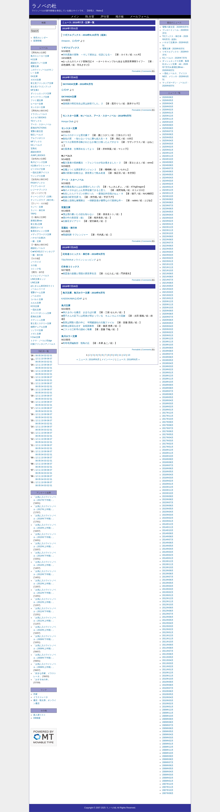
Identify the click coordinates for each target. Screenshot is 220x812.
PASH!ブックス (38, 183)
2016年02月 (167, 481)
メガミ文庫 (36, 334)
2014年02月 (167, 555)
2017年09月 (167, 422)
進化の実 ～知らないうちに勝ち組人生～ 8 (85, 138)
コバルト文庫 (37, 299)
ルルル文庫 (36, 303)
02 (48, 355)
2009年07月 (167, 725)
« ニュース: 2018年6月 (88, 359)
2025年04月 (167, 140)
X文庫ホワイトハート (41, 165)
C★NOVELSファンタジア (43, 251)
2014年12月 (167, 524)
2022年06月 (167, 246)
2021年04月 (167, 289)
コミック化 (36, 269)
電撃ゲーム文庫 (38, 292)
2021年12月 (167, 264)
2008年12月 (167, 747)
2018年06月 (167, 394)
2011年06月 (167, 654)
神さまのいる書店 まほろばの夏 (79, 312)
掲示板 (120, 16)
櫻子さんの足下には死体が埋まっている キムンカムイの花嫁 (94, 315)
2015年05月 (167, 508)
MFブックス (36, 141)
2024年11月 (167, 156)
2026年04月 (167, 103)
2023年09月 (167, 199)
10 (42, 358)
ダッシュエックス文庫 (41, 93)
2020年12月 (167, 301)
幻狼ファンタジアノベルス (43, 344)
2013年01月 (167, 595)
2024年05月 (167, 174)
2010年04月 (167, 697)
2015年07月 (167, 502)
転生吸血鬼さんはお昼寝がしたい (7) (81, 186)
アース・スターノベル (41, 124)
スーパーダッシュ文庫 (41, 313)
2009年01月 (167, 744)
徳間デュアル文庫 (39, 327)
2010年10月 (167, 679)
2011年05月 (167, 657)
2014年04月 (167, 549)
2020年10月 (167, 307)
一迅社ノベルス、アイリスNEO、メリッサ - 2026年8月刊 (175, 76)
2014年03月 (167, 552)
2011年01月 (167, 669)
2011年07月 (167, 651)
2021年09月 (167, 273)
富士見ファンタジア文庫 (42, 83)
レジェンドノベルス (40, 275)
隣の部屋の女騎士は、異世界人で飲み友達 (84, 173)
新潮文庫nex (36, 220)
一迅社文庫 (36, 309)
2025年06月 (167, 134)
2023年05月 (167, 212)
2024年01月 (167, 187)
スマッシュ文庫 (38, 320)
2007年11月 (167, 787)
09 (45, 358)
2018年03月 (167, 403)
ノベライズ (36, 262)
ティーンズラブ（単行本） (43, 200)
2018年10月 (167, 382)
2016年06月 (167, 468)
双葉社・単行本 (69, 228)
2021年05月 (167, 286)
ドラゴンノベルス (39, 114)
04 (42, 355)
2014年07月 (167, 539)
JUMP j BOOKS (38, 155)
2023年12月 (167, 190)
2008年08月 (167, 759)
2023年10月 (167, 196)
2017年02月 (167, 444)
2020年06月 (167, 320)
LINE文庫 (35, 282)
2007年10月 (167, 790)
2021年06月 (167, 283)
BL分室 (89, 16)
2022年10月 (167, 233)
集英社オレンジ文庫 (40, 231)
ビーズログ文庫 (38, 169)
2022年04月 (167, 252)
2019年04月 (167, 363)
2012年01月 (167, 632)
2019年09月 (167, 348)
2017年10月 (167, 419)
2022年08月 (167, 239)
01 (51, 355)
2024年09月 (167, 162)
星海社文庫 (36, 316)
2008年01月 (167, 781)
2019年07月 (167, 354)
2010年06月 (167, 691)
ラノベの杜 (44, 6)
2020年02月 (167, 332)
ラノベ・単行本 (38, 210)
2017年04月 (167, 437)
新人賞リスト (39, 715)
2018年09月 (167, 385)
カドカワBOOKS (38, 117)
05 (39, 355)
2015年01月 (167, 521)
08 (48, 358)
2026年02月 (167, 109)
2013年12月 (167, 561)
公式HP (76, 41)
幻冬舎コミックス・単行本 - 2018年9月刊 (84, 254)
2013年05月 (167, 583)
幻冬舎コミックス (70, 266)
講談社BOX (36, 152)
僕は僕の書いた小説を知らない (78, 214)
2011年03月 (167, 663)
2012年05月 (167, 620)
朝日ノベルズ (37, 135)
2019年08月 (167, 351)
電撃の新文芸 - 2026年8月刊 (175, 27)
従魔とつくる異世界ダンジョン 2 (79, 169)
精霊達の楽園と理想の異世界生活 (79, 273)
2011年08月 (167, 648)
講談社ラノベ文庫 (39, 63)
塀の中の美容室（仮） (74, 217)
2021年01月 (167, 298)
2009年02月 (167, 740)
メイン (75, 16)
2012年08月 (167, 611)
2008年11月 (167, 750)
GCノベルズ (36, 145)
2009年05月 (167, 731)
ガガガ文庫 (36, 80)
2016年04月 (167, 474)
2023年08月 (167, 202)
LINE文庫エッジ (38, 279)
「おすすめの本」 (41, 679)
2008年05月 (167, 768)
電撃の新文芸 (37, 131)
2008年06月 (167, 765)
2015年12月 (167, 487)
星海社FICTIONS (38, 128)
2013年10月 (167, 567)
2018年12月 (167, 375)
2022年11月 (167, 230)
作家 (35, 694)
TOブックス (36, 121)
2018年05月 (167, 397)
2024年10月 (167, 159)
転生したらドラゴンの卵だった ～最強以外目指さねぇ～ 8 (93, 193)
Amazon (65, 41)
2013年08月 (167, 573)
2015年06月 (167, 505)
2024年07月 (167, 168)
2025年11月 (167, 119)
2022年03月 (167, 255)
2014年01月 (167, 558)
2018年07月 (167, 391)
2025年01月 (167, 150)
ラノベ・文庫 (37, 207)
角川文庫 (65, 305)
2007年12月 (167, 784)
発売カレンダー (40, 37)
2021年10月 (167, 270)
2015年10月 (167, 493)
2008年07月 (167, 762)
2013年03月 (167, 589)
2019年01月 (167, 372)
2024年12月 (167, 153)
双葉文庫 (65, 207)
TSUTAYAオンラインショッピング (78, 259)
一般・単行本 (37, 255)
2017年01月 (167, 447)
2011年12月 (167, 635)
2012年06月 (167, 617)
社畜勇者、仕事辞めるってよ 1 (78, 149)
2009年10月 (167, 716)
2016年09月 (167, 459)
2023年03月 (167, 218)
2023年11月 (167, 193)
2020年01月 (167, 335)
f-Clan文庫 (35, 337)
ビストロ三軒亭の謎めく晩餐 (77, 329)
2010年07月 (167, 688)
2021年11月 (167, 267)
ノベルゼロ (36, 296)
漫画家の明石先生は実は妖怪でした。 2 (83, 103)
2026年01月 (167, 113)
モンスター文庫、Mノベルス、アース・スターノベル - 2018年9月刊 (97, 115)
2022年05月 (167, 249)
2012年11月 (167, 601)
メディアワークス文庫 (41, 234)
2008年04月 (167, 771)
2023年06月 (167, 208)
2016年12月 (167, 450)
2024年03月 (167, 181)
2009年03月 (167, 737)
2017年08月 (167, 425)
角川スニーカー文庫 (40, 56)
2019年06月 (167, 357)
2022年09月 (167, 236)
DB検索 (36, 718)
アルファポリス (38, 138)
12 (36, 358)
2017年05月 (167, 434)
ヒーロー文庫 (37, 104)
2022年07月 (167, 242)
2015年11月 (167, 490)
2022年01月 (167, 261)
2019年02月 (167, 369)
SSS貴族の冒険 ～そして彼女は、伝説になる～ (87, 54)
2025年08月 (167, 128)
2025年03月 (167, 143)
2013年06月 (167, 580)
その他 (34, 265)
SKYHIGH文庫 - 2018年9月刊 (78, 84)
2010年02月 (167, 703)
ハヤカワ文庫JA (38, 238)
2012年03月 (167, 626)
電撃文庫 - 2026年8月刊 (173, 48)
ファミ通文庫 (37, 100)
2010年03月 (167, 700)
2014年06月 (167, 543)
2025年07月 (167, 131)
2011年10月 (167, 641)
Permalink (136, 71)
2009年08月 (167, 722)
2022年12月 (167, 227)
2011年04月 (167, 660)
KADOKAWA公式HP (71, 298)
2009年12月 (167, 710)
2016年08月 (167, 462)
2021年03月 (167, 292)
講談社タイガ (37, 227)
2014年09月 (167, 533)
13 (129, 355)
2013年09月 (167, 570)
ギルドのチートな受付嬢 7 (76, 135)
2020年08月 (167, 314)
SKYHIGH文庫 (68, 96)
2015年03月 (167, 515)
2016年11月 (167, 453)
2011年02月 (167, 666)
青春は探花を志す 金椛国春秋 (78, 326)
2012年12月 (167, 598)
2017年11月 (167, 416)
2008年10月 (167, 753)
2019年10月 (167, 345)
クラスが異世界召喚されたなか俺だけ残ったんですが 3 (90, 142)
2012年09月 (167, 607)
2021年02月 (167, 295)
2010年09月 (167, 682)
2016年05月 (167, 471)
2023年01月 (167, 224)
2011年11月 (167, 638)
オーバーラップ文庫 (40, 97)
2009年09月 (167, 719)
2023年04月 (167, 215)
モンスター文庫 (38, 107)
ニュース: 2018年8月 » (128, 359)
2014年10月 (167, 530)
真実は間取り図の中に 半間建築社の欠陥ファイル (88, 322)
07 (51, 358)
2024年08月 (167, 165)
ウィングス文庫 (38, 176)
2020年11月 (167, 304)
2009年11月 (167, 713)
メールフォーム (139, 16)
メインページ (108, 359)
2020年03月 (167, 329)
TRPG (33, 214)
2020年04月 (167, 326)
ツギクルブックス (70, 47)
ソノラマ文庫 (37, 330)
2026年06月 (167, 97)
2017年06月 (167, 431)
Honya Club (67, 121)
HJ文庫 (34, 59)
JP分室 (104, 16)
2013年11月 (167, 564)
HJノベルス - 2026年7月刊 (174, 58)
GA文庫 (34, 76)
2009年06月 (167, 728)
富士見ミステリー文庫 (41, 323)
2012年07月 (167, 614)
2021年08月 (167, 276)
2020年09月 (167, 311)
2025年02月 (167, 147)
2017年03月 (167, 440)
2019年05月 (167, 360)
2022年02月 (167, 258)
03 (45, 355)
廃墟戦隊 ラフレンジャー (75, 234)
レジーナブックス (39, 190)
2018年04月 (167, 400)
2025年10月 (167, 122)
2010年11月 (167, 676)
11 (39, 358)
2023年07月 (167, 205)
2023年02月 (167, 221)
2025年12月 (167, 116)
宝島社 (34, 148)
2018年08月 (167, 388)
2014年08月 (167, 536)
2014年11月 (167, 527)
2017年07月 (167, 428)
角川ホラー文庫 (69, 336)
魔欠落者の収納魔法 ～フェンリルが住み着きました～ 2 (91, 162)
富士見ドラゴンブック (41, 86)
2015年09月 (167, 496)
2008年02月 (167, 778)
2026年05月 (167, 100)
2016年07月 (167, 465)
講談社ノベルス (38, 248)
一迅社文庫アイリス (40, 172)
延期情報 (37, 41)
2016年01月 (167, 484)
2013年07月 (167, 577)
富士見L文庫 (36, 224)
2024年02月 (167, 184)
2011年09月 (167, 645)
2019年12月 (167, 338)
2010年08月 (167, 685)
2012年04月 (167, 623)
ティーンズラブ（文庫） (42, 196)
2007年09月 (167, 793)
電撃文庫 (35, 66)
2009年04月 (167, 734)
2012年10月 (167, 604)
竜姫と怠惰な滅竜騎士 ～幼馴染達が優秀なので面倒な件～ (93, 200)
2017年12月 (167, 413)
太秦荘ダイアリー (72, 221)
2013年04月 (167, 586)
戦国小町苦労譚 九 (72, 197)
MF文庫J (35, 90)
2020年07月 (167, 317)
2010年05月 (167, 694)
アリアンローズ (38, 186)
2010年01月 (167, 706)
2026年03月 (167, 106)
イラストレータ (40, 697)
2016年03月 (167, 478)
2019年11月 (167, 341)
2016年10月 (167, 456)
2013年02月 (167, 592)
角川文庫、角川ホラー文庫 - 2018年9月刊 (84, 292)
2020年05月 (167, 323)
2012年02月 (167, 629)
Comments (146, 71)
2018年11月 (167, 379)
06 (36, 355)
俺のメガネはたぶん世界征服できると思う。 (85, 190)
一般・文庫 (36, 241)
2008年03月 (167, 775)
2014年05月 (167, 546)
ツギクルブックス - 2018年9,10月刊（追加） (85, 35)
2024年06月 (167, 171)
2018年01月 (167, 409)
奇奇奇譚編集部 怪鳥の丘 (76, 343)
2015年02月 (167, 518)
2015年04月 (167, 512)
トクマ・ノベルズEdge (41, 340)
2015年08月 (167, 499)
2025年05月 (167, 137)
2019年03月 (167, 366)
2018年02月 (167, 406)
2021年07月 (167, 280)
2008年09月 (167, 756)
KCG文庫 (35, 306)
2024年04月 (167, 177)
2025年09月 (167, 125)
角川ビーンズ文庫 (39, 162)
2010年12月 (167, 672)
